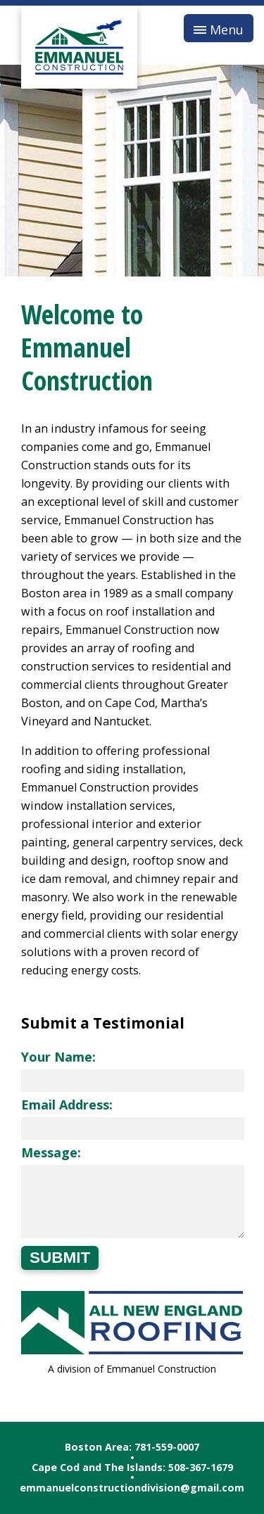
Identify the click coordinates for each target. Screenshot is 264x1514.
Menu (227, 29)
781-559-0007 (166, 1446)
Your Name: (58, 1056)
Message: (51, 1152)
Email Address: (67, 1104)
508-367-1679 (200, 1467)
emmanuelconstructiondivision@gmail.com (132, 1487)
